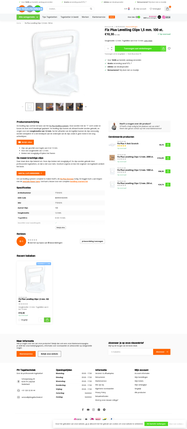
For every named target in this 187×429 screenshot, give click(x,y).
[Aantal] (41, 319)
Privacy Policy (100, 392)
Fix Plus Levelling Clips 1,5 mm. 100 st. (39, 23)
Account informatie (142, 373)
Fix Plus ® (109, 26)
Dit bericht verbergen (156, 424)
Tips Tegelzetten (49, 17)
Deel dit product (134, 54)
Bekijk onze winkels (49, 354)
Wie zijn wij (99, 385)
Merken (85, 17)
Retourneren (100, 377)
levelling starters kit (79, 181)
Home (19, 23)
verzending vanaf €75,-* (75, 2)
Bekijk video (25, 142)
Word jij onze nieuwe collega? (106, 400)
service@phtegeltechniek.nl (32, 397)
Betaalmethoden (101, 396)
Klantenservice (98, 17)
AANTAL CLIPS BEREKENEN (30, 173)
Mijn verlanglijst (141, 385)
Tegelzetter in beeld (69, 17)
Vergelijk (24, 320)
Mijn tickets (139, 381)
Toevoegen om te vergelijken (115, 54)
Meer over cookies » (176, 424)
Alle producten (140, 392)
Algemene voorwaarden (104, 388)
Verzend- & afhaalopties (104, 373)
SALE (112, 17)
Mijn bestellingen (141, 377)
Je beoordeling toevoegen (92, 241)
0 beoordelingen (132, 27)
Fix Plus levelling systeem (59, 126)
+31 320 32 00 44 (28, 390)
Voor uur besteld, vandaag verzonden (37, 2)
